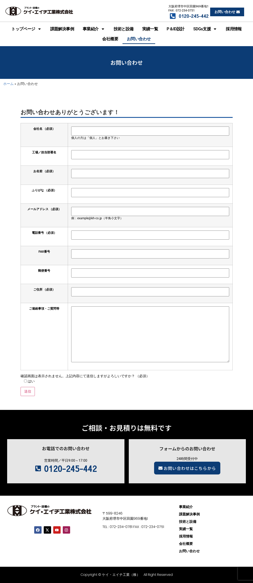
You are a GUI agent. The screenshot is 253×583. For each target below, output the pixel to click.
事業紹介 (94, 29)
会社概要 (110, 38)
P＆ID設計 (175, 28)
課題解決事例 (62, 28)
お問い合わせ (139, 38)
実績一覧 (150, 28)
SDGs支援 (205, 29)
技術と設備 (124, 28)
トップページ (26, 29)
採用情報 (234, 28)
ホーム (8, 84)
